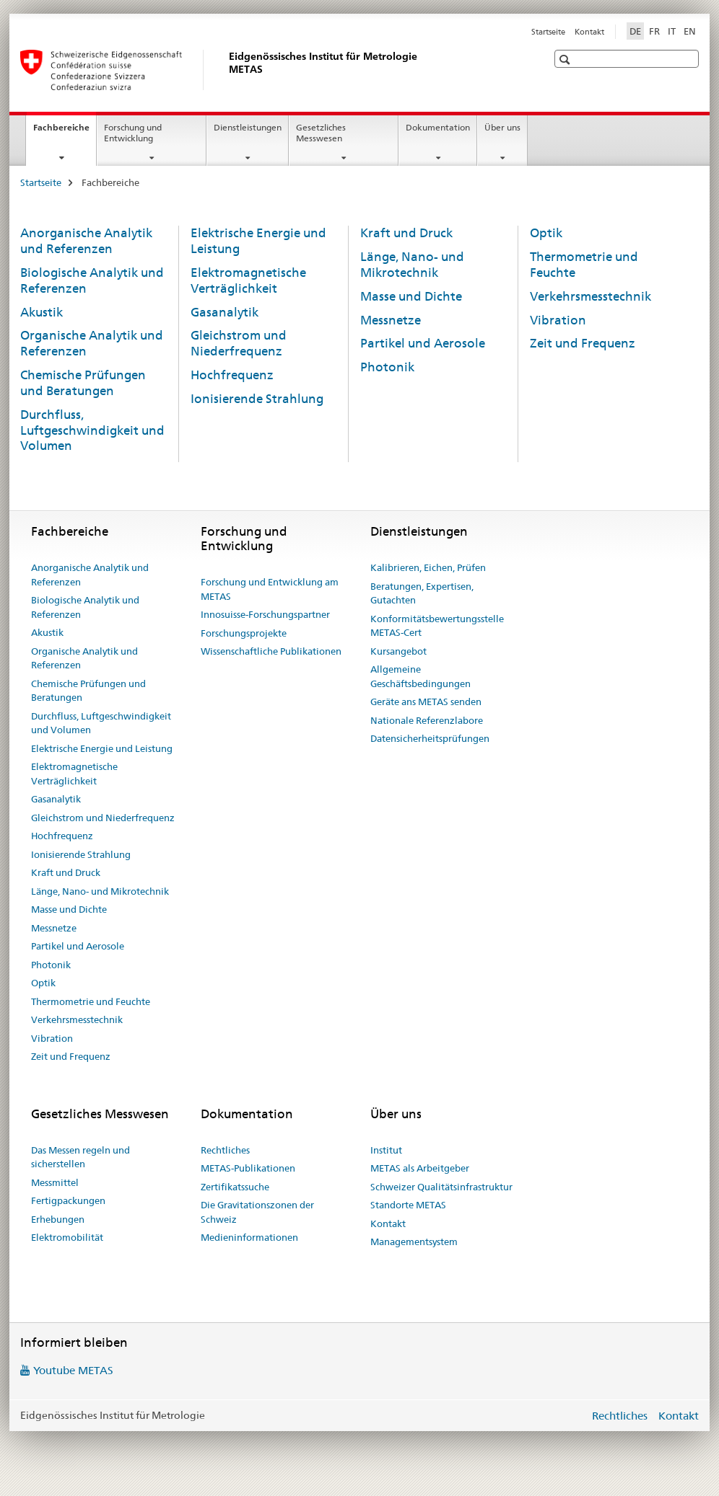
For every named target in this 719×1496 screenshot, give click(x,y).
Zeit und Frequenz (582, 343)
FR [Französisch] (654, 31)
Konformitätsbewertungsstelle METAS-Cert (437, 626)
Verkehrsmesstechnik (590, 296)
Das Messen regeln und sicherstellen (80, 1157)
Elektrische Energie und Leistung (102, 748)
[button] (566, 59)
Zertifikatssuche (235, 1186)
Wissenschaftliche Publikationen (271, 651)
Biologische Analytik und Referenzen (85, 607)
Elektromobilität (67, 1237)
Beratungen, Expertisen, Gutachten (422, 593)
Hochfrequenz (232, 375)
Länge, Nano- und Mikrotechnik (412, 264)
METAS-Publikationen (248, 1168)
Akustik (41, 312)
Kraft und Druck (406, 233)
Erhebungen (57, 1219)
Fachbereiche (64, 132)
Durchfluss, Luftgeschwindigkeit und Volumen (92, 430)
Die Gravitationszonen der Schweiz (257, 1212)
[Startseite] (226, 70)
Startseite (548, 32)
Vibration (558, 320)
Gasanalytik (224, 312)
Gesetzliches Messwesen (321, 132)
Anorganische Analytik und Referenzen (86, 241)
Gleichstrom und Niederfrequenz (239, 343)
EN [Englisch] (690, 31)
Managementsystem (414, 1241)
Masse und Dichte (411, 296)
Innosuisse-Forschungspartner (265, 614)
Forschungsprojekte (244, 633)
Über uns (502, 127)
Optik (546, 233)
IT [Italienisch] (672, 31)
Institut (386, 1150)
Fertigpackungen (68, 1200)
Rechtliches (225, 1150)
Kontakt (589, 32)
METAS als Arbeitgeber (419, 1168)
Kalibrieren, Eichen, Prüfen (428, 567)
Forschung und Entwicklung (133, 132)
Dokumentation (438, 127)
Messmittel (55, 1182)
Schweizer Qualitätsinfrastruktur (441, 1186)
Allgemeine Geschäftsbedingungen (420, 676)
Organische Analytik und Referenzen (84, 658)
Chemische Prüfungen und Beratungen (83, 383)
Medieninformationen (249, 1237)
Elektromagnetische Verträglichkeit (248, 280)
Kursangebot (398, 651)
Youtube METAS (73, 1370)
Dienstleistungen (248, 127)
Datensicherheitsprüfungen (429, 738)
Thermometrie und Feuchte (90, 1001)
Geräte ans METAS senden (425, 701)
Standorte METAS (408, 1204)
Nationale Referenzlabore (426, 720)
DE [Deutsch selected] (635, 31)
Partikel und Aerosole (422, 343)
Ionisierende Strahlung (257, 398)
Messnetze (390, 320)
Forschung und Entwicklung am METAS (270, 589)
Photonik (387, 367)
